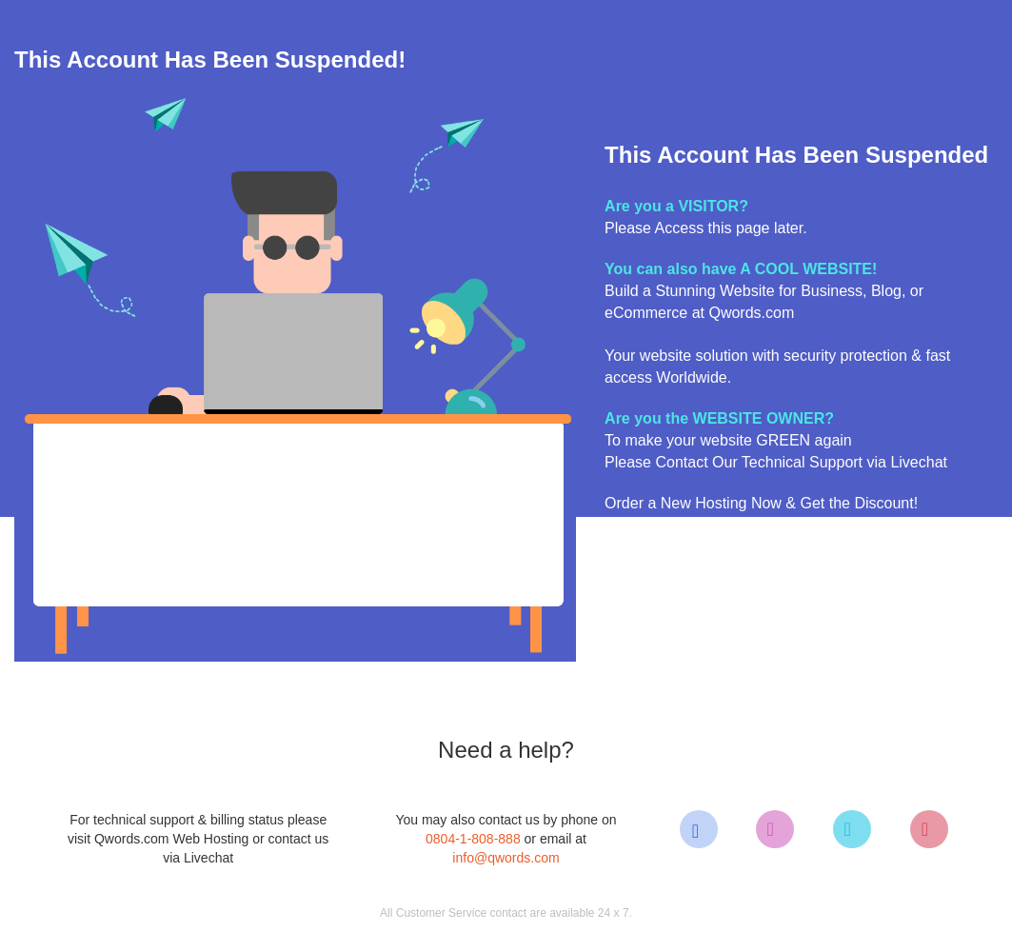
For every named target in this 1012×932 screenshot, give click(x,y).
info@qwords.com (505, 857)
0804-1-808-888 (473, 838)
